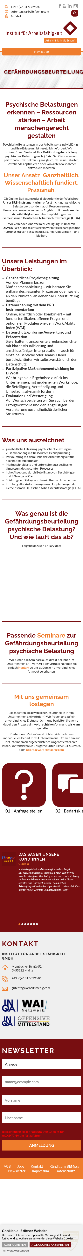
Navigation (41, 51)
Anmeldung (41, 1145)
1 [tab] (19, 924)
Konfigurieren (15, 1244)
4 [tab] (28, 924)
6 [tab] (34, 924)
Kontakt (24, 667)
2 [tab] (22, 924)
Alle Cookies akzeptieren (50, 1244)
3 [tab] (25, 924)
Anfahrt (16, 16)
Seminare (51, 635)
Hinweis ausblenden (16, 1250)
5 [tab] (31, 924)
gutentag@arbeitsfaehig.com (30, 11)
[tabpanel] (41, 874)
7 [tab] (37, 924)
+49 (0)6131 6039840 (25, 7)
